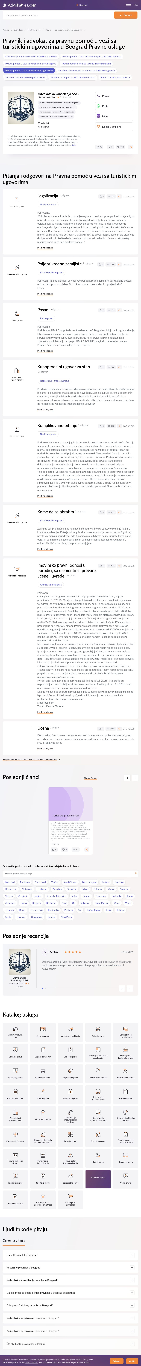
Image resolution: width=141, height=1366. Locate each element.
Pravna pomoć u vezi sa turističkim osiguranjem (86, 63)
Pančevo (119, 882)
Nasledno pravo (48, 204)
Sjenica (51, 916)
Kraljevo (36, 902)
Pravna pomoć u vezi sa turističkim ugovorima (29, 70)
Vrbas (128, 902)
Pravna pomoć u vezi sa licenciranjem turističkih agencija (91, 56)
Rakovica (85, 902)
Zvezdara (57, 889)
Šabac (85, 889)
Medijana (25, 882)
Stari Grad (40, 882)
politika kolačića (31, 1362)
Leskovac (42, 889)
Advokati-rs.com (19, 5)
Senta (8, 916)
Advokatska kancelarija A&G (19, 979)
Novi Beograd (89, 882)
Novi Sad (10, 882)
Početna (6, 30)
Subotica (71, 889)
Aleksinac (10, 902)
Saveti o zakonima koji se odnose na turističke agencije (86, 70)
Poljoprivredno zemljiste (59, 263)
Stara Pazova (101, 902)
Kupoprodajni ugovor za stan (63, 366)
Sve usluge (18, 30)
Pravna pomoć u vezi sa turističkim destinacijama (30, 63)
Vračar (54, 882)
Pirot (64, 902)
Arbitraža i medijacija (51, 584)
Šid (79, 910)
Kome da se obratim (55, 511)
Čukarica (97, 889)
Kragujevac (11, 889)
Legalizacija (47, 195)
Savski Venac (70, 882)
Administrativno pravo (51, 272)
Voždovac (27, 889)
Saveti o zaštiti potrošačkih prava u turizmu (72, 77)
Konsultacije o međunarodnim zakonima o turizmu (31, 56)
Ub (73, 902)
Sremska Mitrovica (56, 896)
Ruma (130, 896)
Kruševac (51, 902)
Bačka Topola (94, 910)
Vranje (111, 889)
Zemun (86, 896)
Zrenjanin (23, 896)
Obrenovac (37, 916)
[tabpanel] (70, 970)
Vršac (74, 896)
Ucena (43, 728)
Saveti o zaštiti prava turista (115, 77)
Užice (117, 902)
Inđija (108, 910)
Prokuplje (117, 896)
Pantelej (68, 910)
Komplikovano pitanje (57, 425)
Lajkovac (21, 916)
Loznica (37, 896)
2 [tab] (45, 988)
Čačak (24, 902)
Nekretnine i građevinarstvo (54, 380)
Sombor (124, 889)
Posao (42, 309)
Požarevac (101, 896)
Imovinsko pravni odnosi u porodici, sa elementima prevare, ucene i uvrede (67, 570)
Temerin (9, 910)
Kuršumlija (53, 910)
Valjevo (9, 896)
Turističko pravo (34, 30)
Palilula (105, 882)
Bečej (22, 910)
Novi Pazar (66, 916)
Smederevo (37, 910)
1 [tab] (42, 988)
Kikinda (121, 910)
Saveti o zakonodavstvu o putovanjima (25, 77)
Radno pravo (46, 318)
